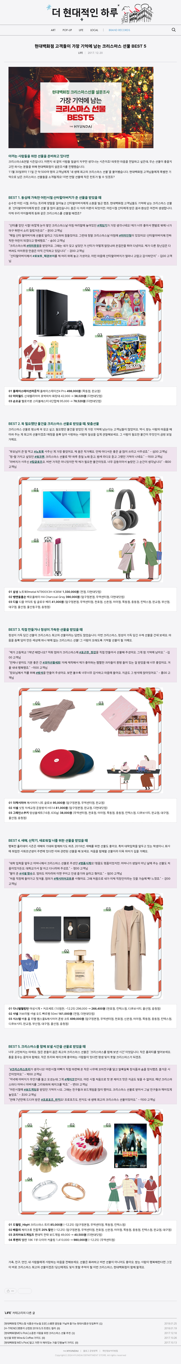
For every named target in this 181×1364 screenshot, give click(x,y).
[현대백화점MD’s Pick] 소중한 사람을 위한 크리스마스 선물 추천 (37, 1333)
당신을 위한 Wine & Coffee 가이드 (22, 1337)
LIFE (80, 53)
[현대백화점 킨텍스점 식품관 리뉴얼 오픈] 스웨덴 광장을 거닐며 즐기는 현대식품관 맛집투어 (51, 1323)
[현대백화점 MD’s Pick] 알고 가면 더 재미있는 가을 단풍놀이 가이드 (39, 1342)
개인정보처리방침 (110, 1351)
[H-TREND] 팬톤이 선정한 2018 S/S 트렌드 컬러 (30, 1328)
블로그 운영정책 (90, 1351)
